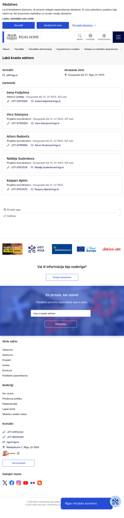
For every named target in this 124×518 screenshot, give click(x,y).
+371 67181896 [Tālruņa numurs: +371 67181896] (19, 145)
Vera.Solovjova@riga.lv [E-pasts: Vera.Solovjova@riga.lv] (47, 123)
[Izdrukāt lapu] (62, 210)
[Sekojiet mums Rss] (39, 483)
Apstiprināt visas (53, 25)
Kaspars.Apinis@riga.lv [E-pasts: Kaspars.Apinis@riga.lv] (47, 189)
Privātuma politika (12, 398)
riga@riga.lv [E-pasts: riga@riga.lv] (12, 442)
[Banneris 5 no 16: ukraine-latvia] (87, 248)
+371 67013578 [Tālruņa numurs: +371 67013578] (19, 167)
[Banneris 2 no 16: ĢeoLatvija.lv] (12, 248)
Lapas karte (8, 408)
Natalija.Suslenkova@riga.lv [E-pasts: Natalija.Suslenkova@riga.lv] (49, 167)
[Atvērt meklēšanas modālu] (79, 37)
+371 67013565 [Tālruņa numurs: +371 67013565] (19, 101)
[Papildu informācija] (18, 453)
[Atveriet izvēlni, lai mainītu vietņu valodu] (90, 37)
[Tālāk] (118, 249)
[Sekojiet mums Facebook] (11, 482)
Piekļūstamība (9, 403)
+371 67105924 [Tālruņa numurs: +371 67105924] (19, 123)
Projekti (6, 360)
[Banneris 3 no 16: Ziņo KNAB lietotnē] (37, 248)
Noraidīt (18, 25)
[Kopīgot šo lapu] (62, 216)
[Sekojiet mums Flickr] (32, 483)
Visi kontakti (18, 463)
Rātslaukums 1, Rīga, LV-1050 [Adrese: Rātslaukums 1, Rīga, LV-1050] (22, 447)
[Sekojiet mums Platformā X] (4, 482)
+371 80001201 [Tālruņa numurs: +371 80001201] (15, 437)
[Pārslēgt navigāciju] (118, 37)
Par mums (8, 393)
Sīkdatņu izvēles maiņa (14, 414)
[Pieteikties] (61, 324)
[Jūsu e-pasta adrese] (61, 313)
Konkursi (7, 370)
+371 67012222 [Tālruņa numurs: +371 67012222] (14, 432)
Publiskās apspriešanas (15, 375)
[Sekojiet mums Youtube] (25, 483)
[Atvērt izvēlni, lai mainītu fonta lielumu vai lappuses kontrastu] (104, 37)
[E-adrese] (8, 453)
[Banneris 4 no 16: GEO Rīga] (62, 248)
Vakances (7, 349)
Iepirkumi (7, 354)
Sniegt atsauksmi (62, 277)
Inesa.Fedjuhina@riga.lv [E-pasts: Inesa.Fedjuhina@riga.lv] (48, 101)
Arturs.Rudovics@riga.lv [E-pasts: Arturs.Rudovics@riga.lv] (48, 145)
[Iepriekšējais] (6, 249)
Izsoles (6, 365)
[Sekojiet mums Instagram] (18, 483)
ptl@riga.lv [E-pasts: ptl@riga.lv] (12, 75)
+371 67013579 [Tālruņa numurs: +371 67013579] (19, 189)
